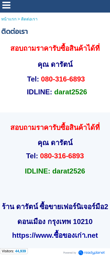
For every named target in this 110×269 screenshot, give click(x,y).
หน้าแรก (8, 19)
